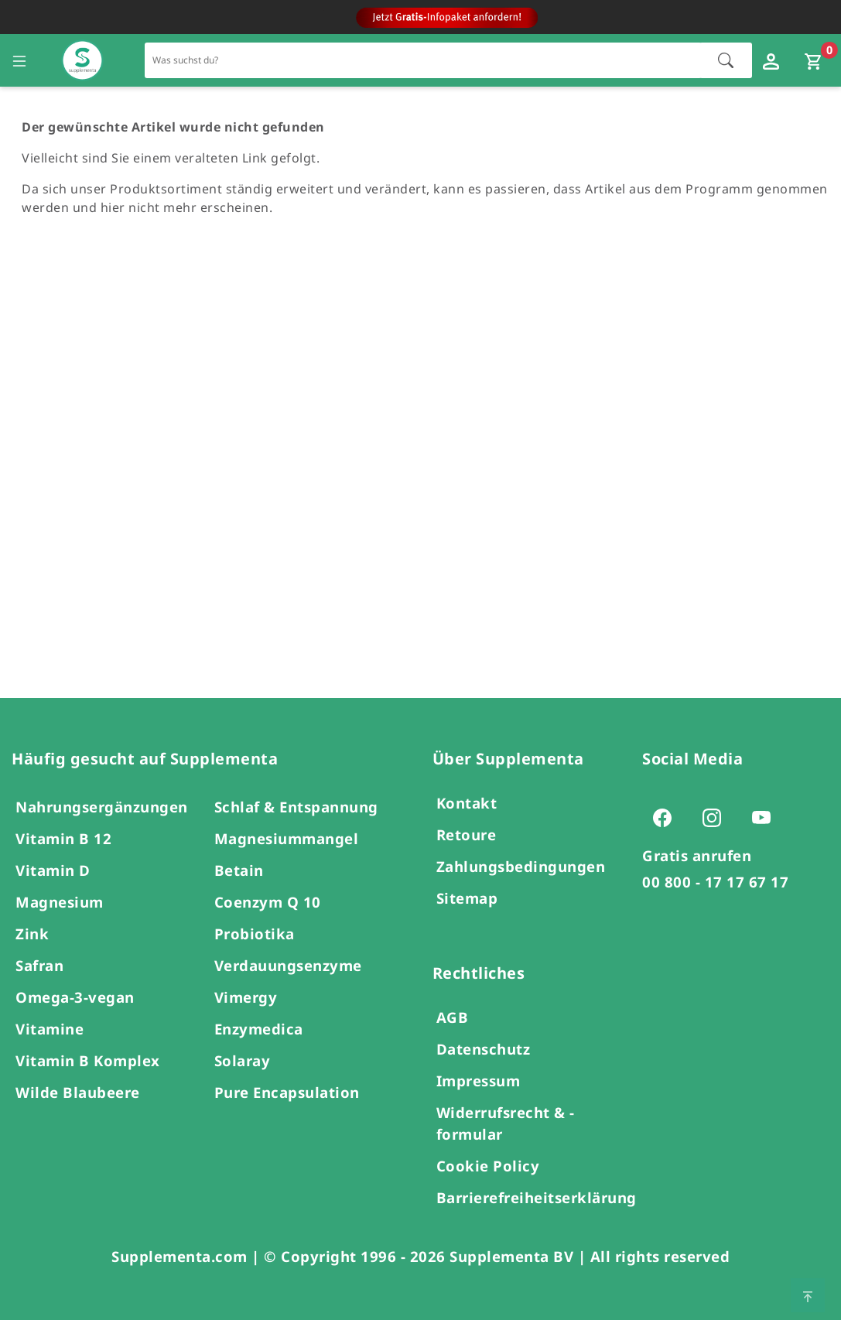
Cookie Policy (488, 1165)
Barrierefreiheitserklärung (536, 1197)
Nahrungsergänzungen (101, 806)
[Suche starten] (726, 60)
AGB (452, 1017)
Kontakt (466, 802)
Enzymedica (258, 1028)
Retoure (466, 834)
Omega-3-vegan (75, 997)
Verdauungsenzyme (288, 965)
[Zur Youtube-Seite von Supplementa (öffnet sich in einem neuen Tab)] (766, 817)
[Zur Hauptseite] (82, 60)
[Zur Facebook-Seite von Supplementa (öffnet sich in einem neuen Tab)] (667, 817)
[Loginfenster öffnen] (773, 60)
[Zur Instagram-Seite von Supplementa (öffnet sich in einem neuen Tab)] (716, 817)
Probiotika (254, 933)
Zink (32, 933)
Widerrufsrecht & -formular (505, 1123)
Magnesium (59, 901)
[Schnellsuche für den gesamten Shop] (423, 60)
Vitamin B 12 (63, 838)
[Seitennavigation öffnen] (19, 60)
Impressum (478, 1080)
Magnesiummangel (286, 838)
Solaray (242, 1060)
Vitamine (49, 1028)
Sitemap (467, 898)
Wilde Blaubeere (77, 1092)
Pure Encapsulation (287, 1092)
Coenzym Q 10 (267, 901)
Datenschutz (483, 1048)
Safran (39, 965)
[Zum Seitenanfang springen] (808, 1295)
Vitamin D (53, 870)
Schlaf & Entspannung (296, 806)
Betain (239, 870)
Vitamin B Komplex (87, 1060)
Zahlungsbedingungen (521, 866)
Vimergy (246, 997)
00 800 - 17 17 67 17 (715, 881)
